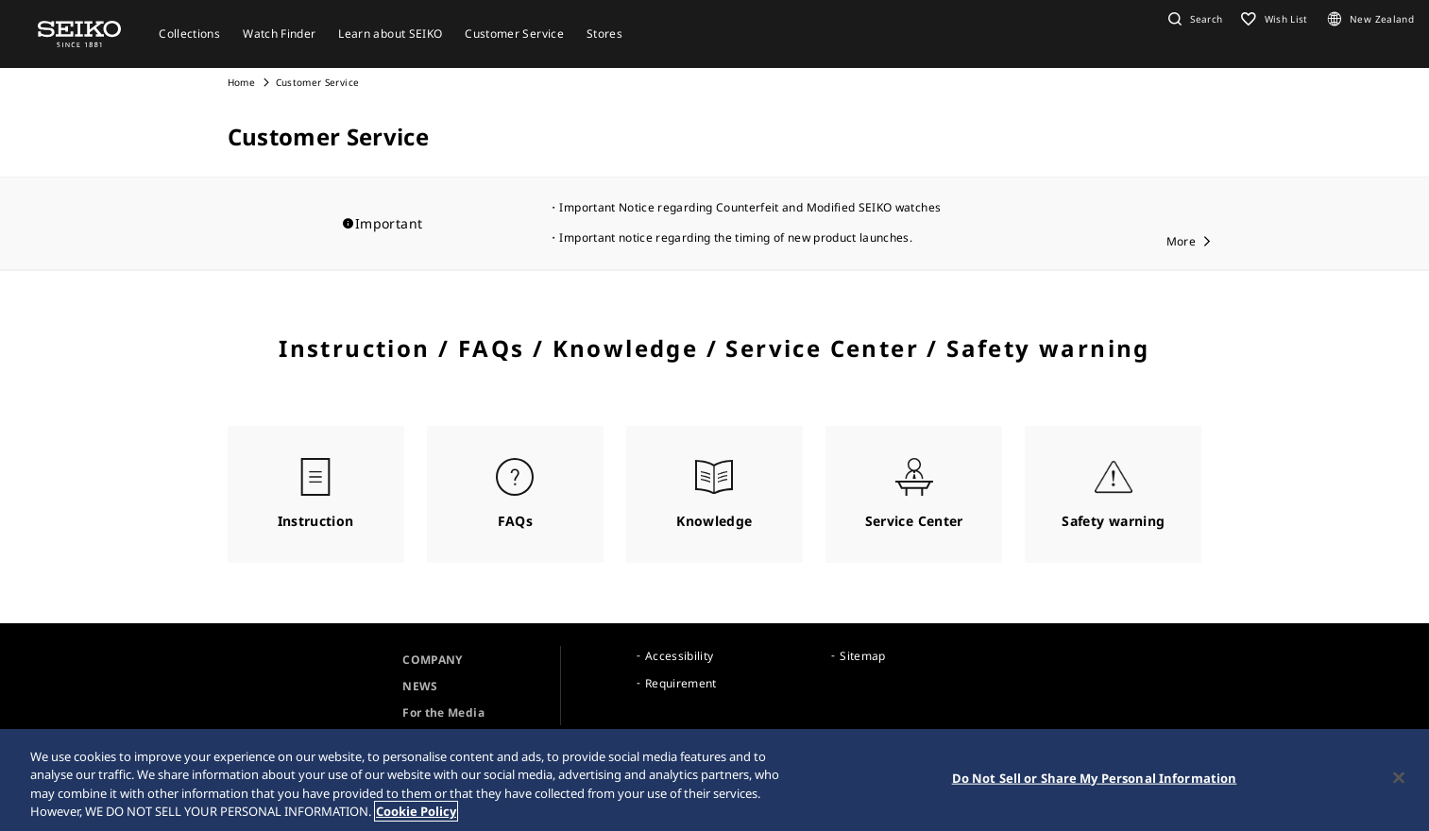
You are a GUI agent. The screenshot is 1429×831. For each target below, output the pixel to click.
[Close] (1399, 778)
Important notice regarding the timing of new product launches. (735, 237)
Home (241, 82)
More (1181, 241)
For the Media (443, 712)
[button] (1193, 19)
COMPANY (432, 660)
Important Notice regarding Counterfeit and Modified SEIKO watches (750, 207)
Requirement (681, 683)
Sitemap (862, 656)
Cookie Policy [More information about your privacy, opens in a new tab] (416, 812)
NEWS (419, 686)
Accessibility (679, 656)
